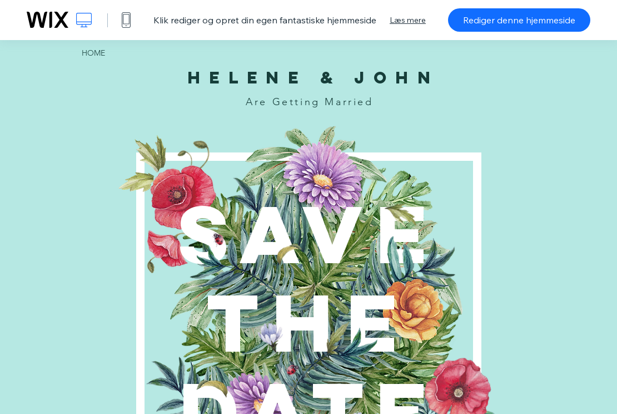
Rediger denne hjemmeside (519, 20)
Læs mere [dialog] (408, 20)
